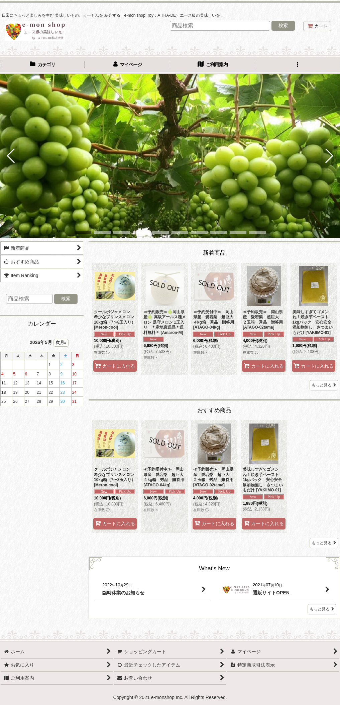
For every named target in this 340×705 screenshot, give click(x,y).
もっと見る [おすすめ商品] (324, 543)
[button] (297, 65)
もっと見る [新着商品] (324, 385)
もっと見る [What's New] (322, 609)
